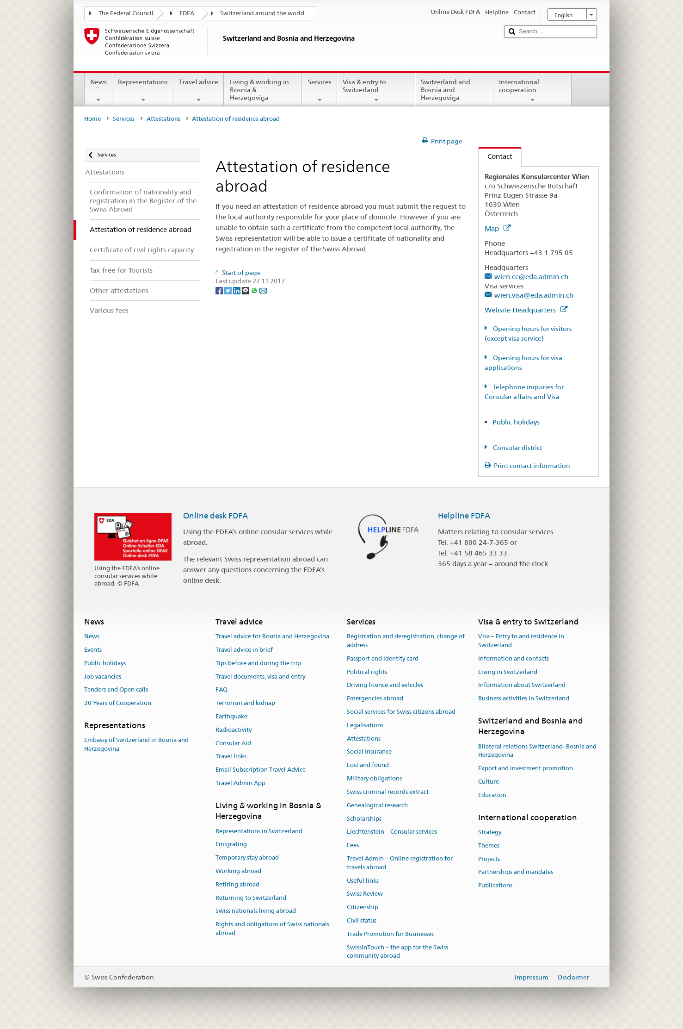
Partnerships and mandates (515, 872)
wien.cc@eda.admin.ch (531, 276)
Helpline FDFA (464, 515)
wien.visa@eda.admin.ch (533, 295)
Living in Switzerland (507, 671)
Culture (488, 781)
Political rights (367, 671)
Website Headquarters (526, 310)
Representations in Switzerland (258, 831)
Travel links (230, 756)
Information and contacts (513, 658)
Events (93, 649)
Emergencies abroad (375, 698)
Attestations (163, 118)
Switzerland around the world (262, 13)
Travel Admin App (240, 783)
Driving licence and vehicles (385, 685)
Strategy (489, 832)
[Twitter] (228, 289)
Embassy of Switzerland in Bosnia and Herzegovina (136, 745)
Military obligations (374, 778)
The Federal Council (126, 13)
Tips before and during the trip (258, 663)
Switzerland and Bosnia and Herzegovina (454, 91)
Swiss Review (365, 894)
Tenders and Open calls (116, 689)
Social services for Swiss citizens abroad (401, 711)
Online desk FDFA (215, 515)
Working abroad (238, 870)
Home (92, 118)
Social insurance (369, 751)
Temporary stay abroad (247, 857)
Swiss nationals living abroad (255, 911)
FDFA (186, 13)
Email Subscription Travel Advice (260, 770)
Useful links (363, 880)
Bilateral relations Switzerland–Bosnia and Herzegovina (537, 751)
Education (492, 795)
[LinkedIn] (237, 289)
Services (319, 90)
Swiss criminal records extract (388, 791)
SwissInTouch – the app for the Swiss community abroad (397, 952)
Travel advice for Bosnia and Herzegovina (272, 636)
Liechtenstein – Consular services (392, 832)
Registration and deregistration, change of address (406, 641)
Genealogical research (377, 805)
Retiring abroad (237, 884)
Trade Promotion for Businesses (390, 933)
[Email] (263, 289)
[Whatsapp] (255, 289)
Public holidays (516, 422)
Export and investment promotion (525, 768)
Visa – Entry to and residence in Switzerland (521, 641)
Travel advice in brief (244, 649)
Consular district (517, 447)
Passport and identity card (382, 658)
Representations (143, 90)
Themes (488, 845)
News (98, 90)
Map (498, 228)
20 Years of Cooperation (117, 702)
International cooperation (532, 90)
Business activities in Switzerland (523, 698)
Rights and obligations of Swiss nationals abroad (272, 929)
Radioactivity (233, 729)
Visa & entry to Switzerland (376, 90)
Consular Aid (233, 743)
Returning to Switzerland (250, 897)
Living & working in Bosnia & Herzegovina (263, 91)
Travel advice (198, 90)
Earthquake (231, 716)
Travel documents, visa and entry (260, 676)
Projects (489, 858)
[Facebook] (219, 289)
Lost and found (368, 765)
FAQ (221, 689)
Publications (495, 885)
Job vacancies (102, 676)
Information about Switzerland (522, 685)
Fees (353, 845)
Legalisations (365, 725)
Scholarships (364, 818)
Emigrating (231, 844)
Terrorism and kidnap (245, 702)
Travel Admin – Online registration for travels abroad (400, 863)
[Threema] (246, 289)
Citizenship (362, 907)
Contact (495, 156)
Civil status (361, 920)
